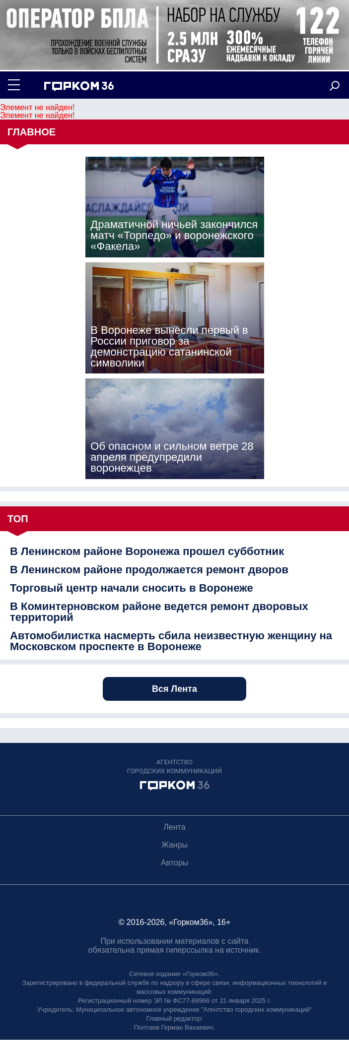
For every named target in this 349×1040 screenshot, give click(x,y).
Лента (174, 827)
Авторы (174, 862)
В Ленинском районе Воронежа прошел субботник (147, 551)
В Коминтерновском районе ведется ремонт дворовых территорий (159, 612)
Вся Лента (174, 689)
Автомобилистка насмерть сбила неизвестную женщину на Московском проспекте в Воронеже (171, 641)
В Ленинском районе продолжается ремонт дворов (149, 569)
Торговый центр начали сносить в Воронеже (131, 588)
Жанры (174, 845)
